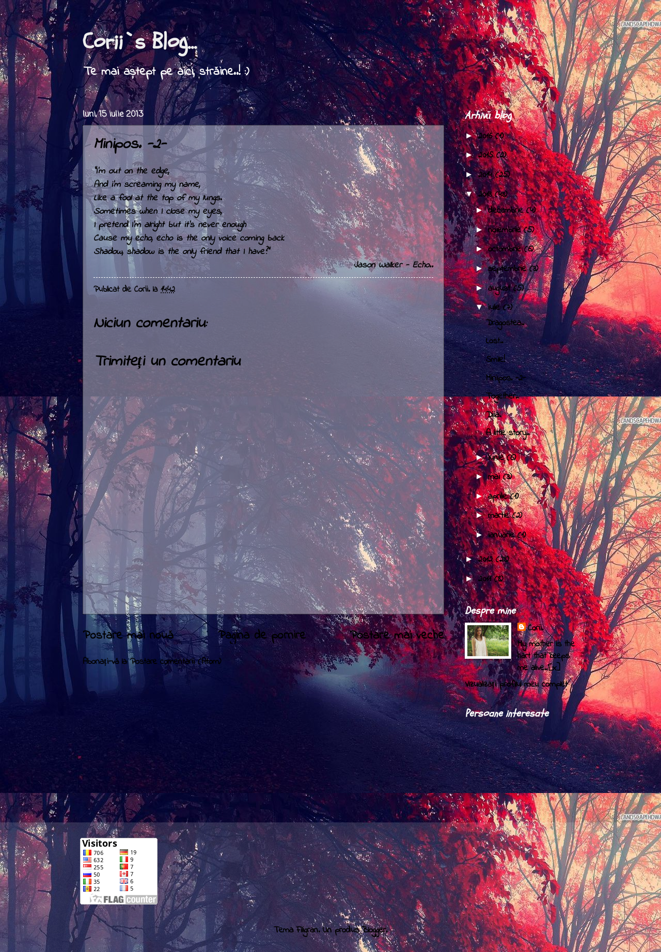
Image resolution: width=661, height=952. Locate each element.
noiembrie (506, 230)
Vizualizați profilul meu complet (516, 684)
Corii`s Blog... (140, 42)
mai (495, 477)
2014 (486, 175)
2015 (487, 155)
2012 (487, 559)
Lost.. (494, 341)
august (500, 288)
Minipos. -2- (506, 378)
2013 (486, 194)
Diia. (493, 415)
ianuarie (502, 535)
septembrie (508, 269)
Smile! (495, 360)
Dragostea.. (505, 323)
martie (500, 516)
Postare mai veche (397, 635)
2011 (486, 579)
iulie (495, 308)
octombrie (506, 249)
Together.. (502, 396)
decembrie (507, 210)
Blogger (374, 930)
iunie (497, 458)
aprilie (499, 496)
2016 (486, 136)
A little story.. (507, 433)
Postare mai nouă (128, 635)
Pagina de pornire (262, 635)
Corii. (535, 628)
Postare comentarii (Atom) (175, 662)
